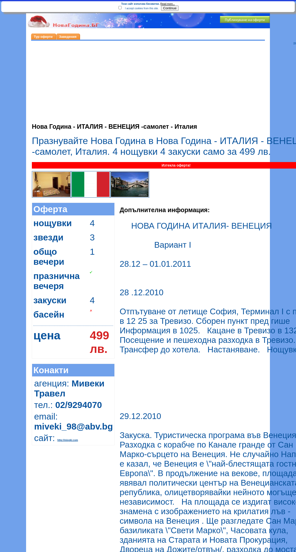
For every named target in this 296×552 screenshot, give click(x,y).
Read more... (167, 4)
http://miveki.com (67, 440)
